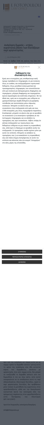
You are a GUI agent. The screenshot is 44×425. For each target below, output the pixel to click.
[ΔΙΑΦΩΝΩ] (40, 68)
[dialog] (22, 212)
